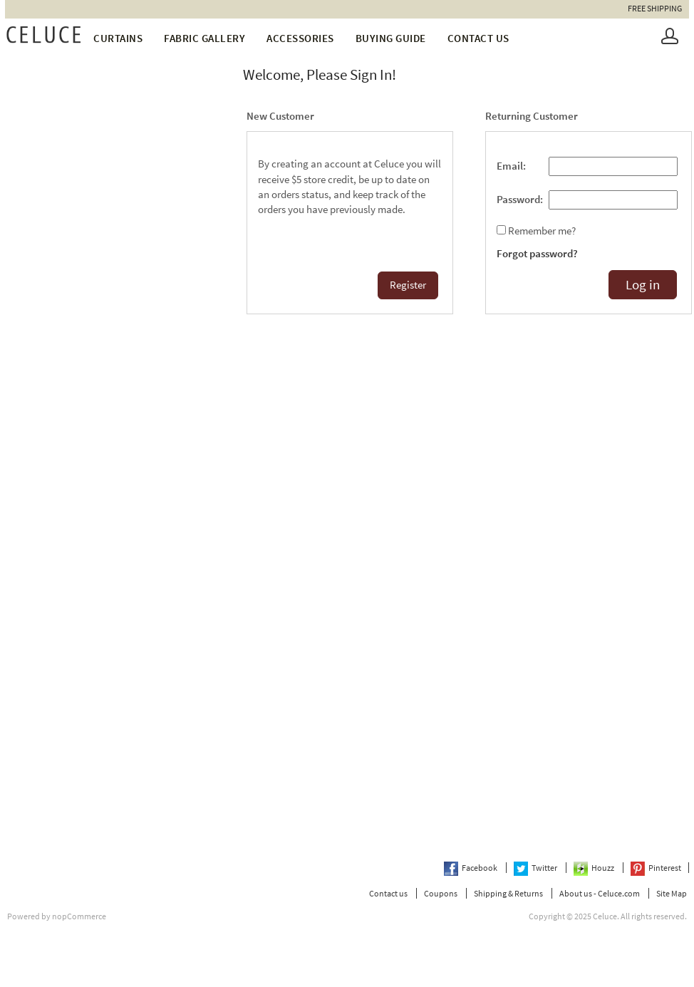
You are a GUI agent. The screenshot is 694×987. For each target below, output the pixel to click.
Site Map (671, 893)
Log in (643, 285)
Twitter (536, 867)
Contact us (478, 38)
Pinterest (656, 867)
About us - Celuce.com (599, 893)
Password (518, 199)
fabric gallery (204, 38)
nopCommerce (79, 916)
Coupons (440, 893)
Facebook (471, 867)
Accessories (300, 38)
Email (510, 166)
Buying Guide (391, 38)
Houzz (595, 867)
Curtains (118, 38)
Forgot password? (537, 253)
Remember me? (542, 230)
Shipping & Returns (508, 893)
